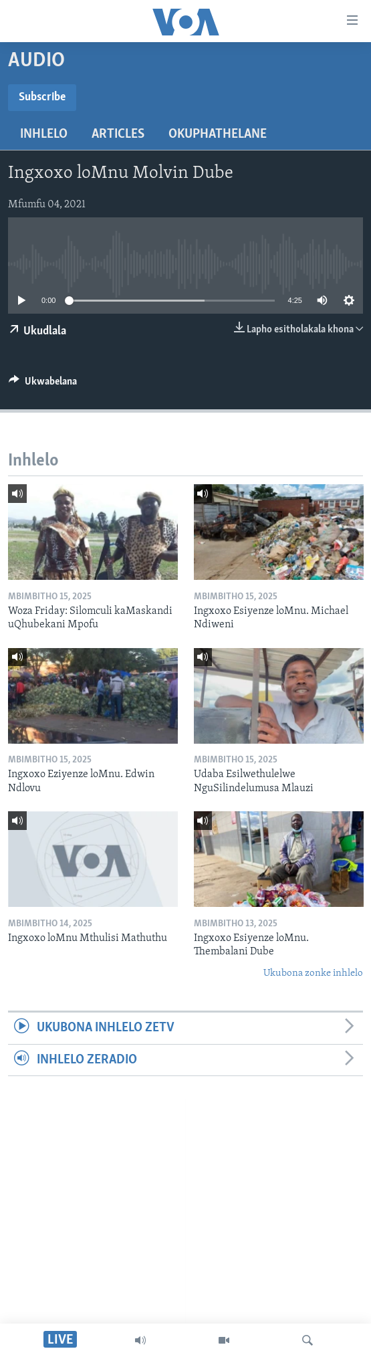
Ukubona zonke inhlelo (313, 973)
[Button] (43, 384)
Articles (118, 134)
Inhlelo (44, 134)
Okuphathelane (217, 134)
